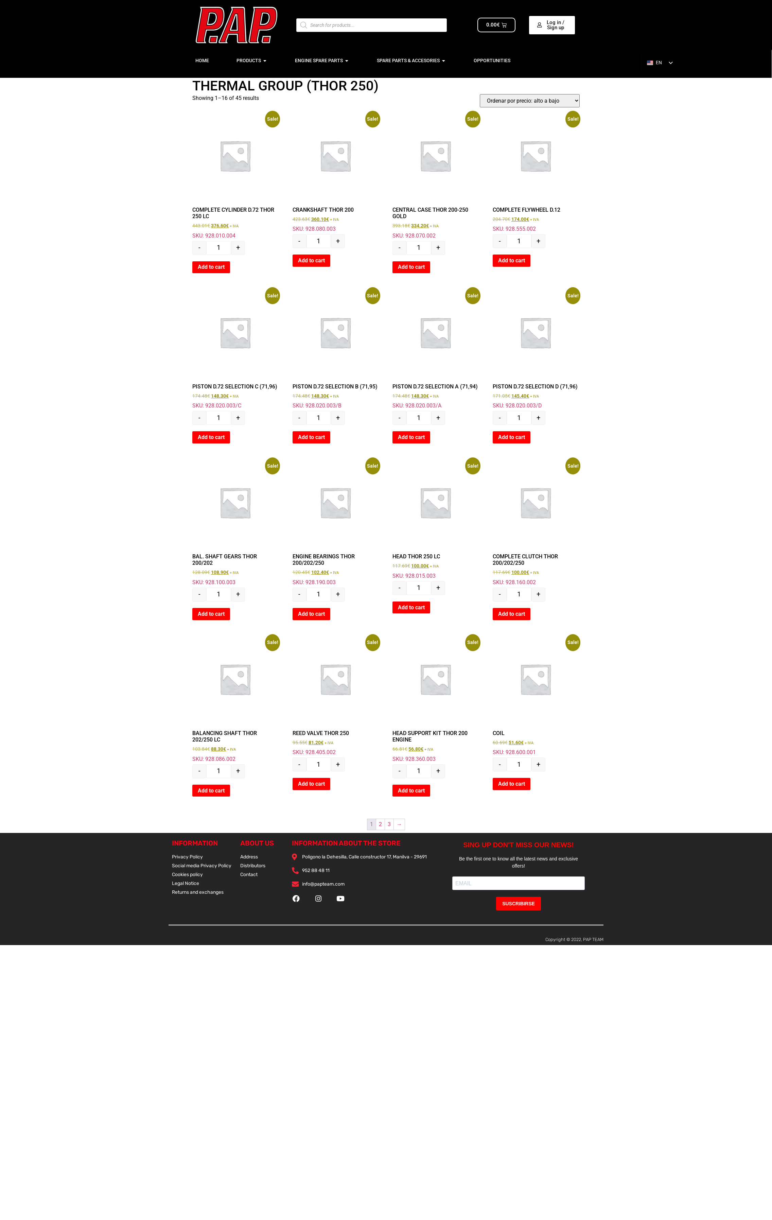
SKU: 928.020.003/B (335, 349)
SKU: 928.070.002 (435, 176)
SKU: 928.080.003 (335, 172)
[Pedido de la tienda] (530, 100)
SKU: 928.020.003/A (435, 349)
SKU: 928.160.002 (535, 523)
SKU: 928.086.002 (235, 699)
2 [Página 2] (380, 824)
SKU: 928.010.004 (235, 176)
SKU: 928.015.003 (435, 519)
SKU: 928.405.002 (335, 695)
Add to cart (211, 267)
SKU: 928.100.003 (235, 523)
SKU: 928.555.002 (535, 172)
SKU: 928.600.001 (535, 695)
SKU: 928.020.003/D (535, 349)
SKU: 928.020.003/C (235, 349)
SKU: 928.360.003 (435, 699)
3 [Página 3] (389, 824)
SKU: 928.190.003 (335, 523)
